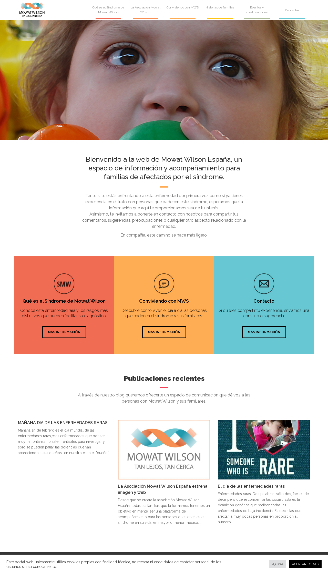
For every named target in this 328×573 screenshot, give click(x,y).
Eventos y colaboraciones (257, 10)
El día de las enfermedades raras (251, 486)
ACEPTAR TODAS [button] (305, 564)
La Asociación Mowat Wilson (145, 10)
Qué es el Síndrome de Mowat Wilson (108, 10)
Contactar (292, 10)
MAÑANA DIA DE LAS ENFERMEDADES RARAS (63, 422)
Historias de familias (220, 7)
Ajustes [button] (277, 564)
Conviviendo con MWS (183, 7)
